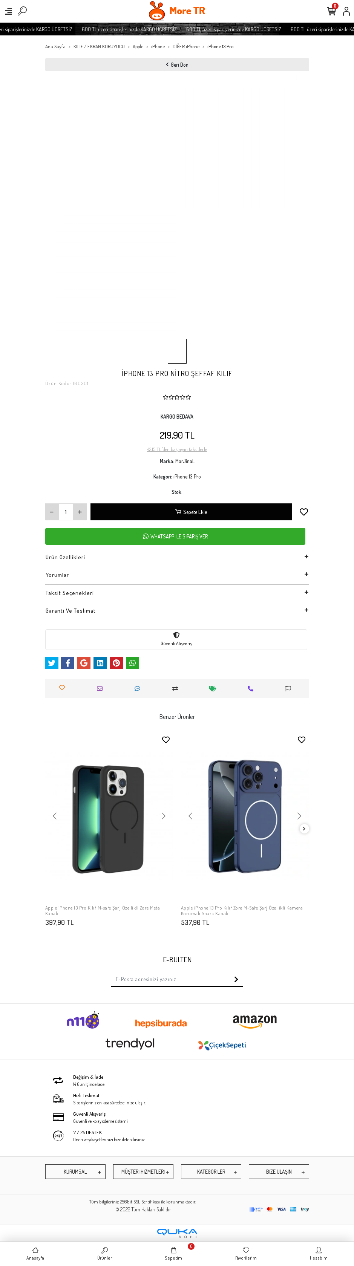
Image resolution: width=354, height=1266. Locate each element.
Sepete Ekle (191, 512)
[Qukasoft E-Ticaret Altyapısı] (177, 1233)
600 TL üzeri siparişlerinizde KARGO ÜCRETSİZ (137, 29)
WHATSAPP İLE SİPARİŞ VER (175, 536)
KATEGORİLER (211, 1171)
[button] (54, 816)
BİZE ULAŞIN (279, 1171)
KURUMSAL (75, 1171)
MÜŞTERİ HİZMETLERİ (143, 1171)
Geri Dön (177, 64)
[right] (304, 829)
